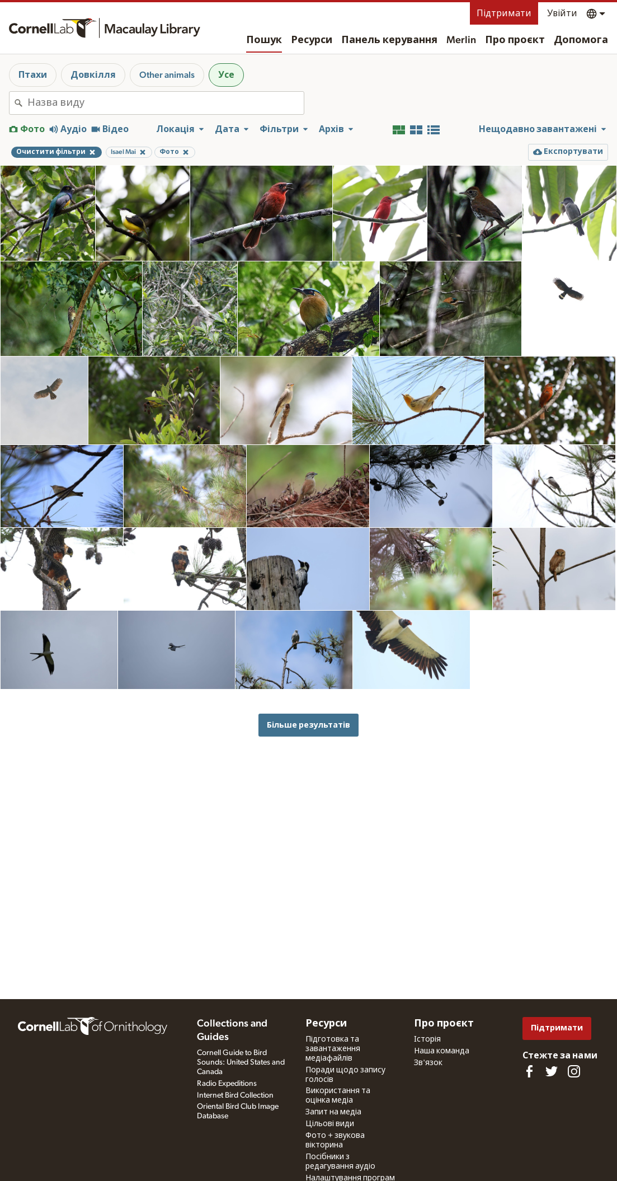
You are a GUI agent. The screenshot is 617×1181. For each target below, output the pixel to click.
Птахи (32, 75)
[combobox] (165, 103)
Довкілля (93, 75)
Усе (226, 75)
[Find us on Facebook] (529, 1071)
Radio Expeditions (227, 1084)
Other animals (167, 75)
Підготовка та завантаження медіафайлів (332, 1048)
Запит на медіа (333, 1112)
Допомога (581, 40)
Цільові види (329, 1124)
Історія (427, 1039)
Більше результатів (308, 725)
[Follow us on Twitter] (551, 1071)
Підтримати (504, 13)
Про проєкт (515, 40)
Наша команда (441, 1051)
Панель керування (389, 40)
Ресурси (311, 40)
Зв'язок (428, 1063)
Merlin (461, 40)
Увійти (562, 13)
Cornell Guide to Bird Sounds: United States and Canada (241, 1062)
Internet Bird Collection (235, 1095)
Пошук (264, 40)
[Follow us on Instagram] (574, 1071)
